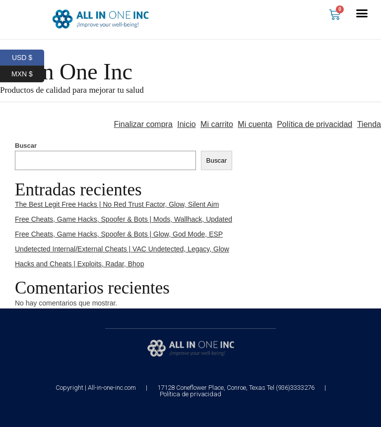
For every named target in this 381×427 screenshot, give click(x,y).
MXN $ (27, 74)
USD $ (28, 58)
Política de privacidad (314, 124)
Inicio (186, 124)
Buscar (26, 145)
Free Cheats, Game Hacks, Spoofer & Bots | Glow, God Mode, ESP (119, 234)
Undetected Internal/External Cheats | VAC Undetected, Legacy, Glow (122, 249)
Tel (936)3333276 (291, 387)
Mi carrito (216, 124)
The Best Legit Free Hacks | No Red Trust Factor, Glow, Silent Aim (117, 204)
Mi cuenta (255, 124)
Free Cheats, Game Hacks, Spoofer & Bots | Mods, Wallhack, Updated (123, 219)
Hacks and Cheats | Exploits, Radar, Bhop (79, 264)
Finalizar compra (143, 124)
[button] (362, 13)
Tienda (369, 124)
